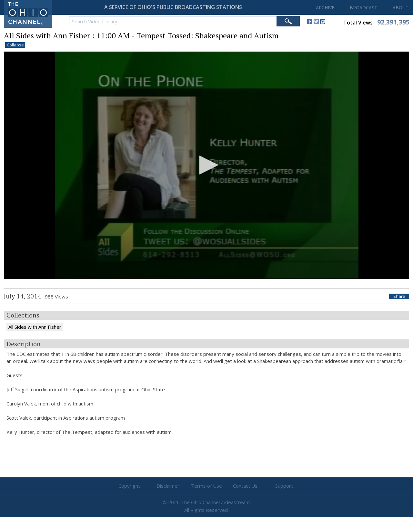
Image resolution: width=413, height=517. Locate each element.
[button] (206, 165)
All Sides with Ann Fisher (34, 327)
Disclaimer (167, 486)
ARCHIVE (325, 8)
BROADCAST (363, 8)
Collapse (15, 45)
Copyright (129, 486)
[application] (206, 165)
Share (399, 296)
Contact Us (245, 486)
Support (284, 486)
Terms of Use (206, 486)
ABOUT (400, 8)
